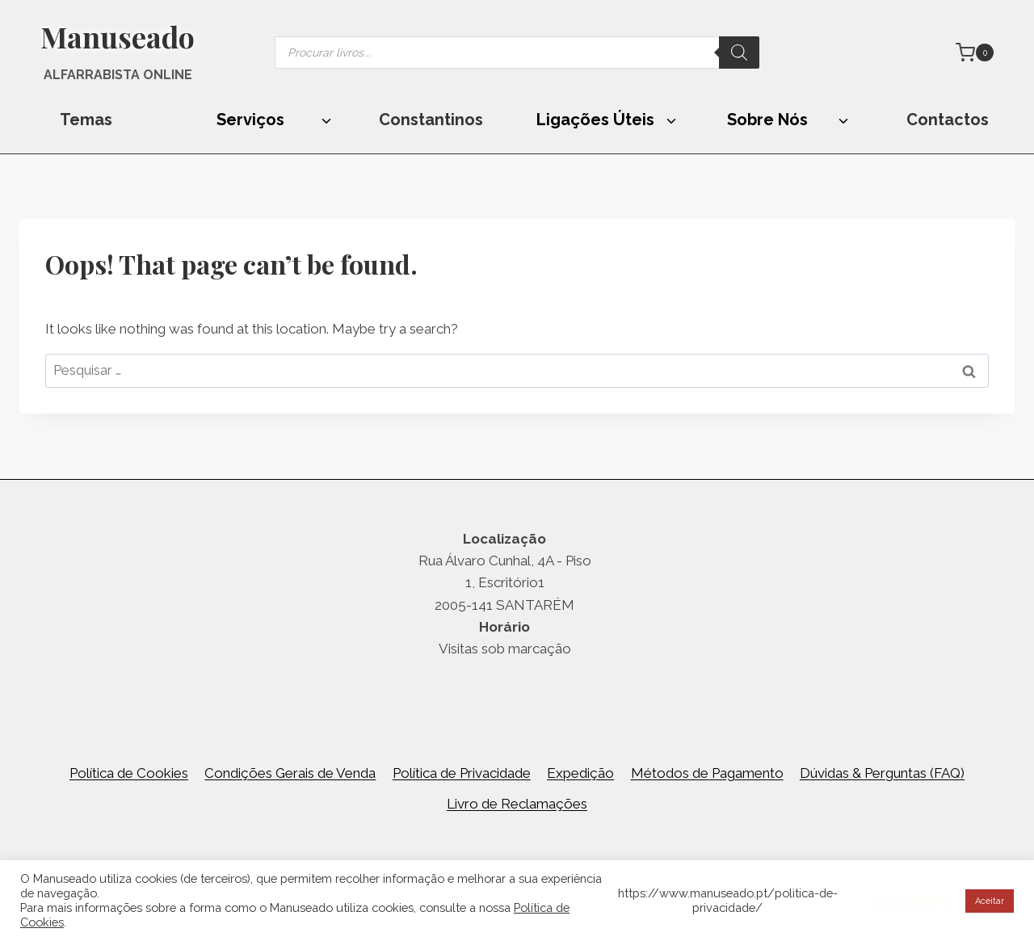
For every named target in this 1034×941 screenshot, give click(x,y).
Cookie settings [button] (911, 900)
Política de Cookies (128, 773)
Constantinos (431, 119)
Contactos (947, 119)
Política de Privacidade (462, 773)
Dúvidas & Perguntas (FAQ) (882, 773)
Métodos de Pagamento (707, 773)
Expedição (580, 773)
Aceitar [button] (989, 901)
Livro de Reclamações (517, 804)
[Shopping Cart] (975, 52)
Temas (86, 119)
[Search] (739, 52)
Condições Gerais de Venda (290, 773)
